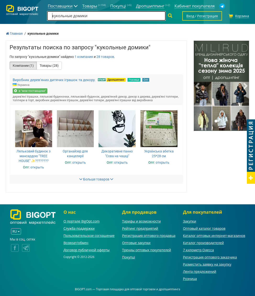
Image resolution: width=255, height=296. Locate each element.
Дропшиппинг (116, 79)
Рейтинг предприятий (140, 228)
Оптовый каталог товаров (204, 228)
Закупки (189, 221)
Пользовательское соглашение (88, 235)
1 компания (84, 57)
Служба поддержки (78, 228)
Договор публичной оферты (86, 250)
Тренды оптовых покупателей (146, 250)
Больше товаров (96, 179)
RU (16, 231)
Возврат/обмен (75, 242)
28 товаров (105, 57)
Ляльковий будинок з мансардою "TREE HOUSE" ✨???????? (33, 156)
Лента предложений (199, 271)
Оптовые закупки (136, 242)
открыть (37, 167)
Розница (134, 79)
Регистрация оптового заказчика (210, 257)
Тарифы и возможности (141, 221)
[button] (198, 86)
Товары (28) (49, 65)
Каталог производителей (203, 242)
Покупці (128, 257)
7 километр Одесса (198, 250)
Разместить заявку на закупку (207, 264)
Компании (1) (23, 65)
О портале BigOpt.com (81, 221)
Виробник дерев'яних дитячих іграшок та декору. (54, 80)
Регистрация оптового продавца (149, 235)
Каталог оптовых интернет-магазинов (214, 235)
